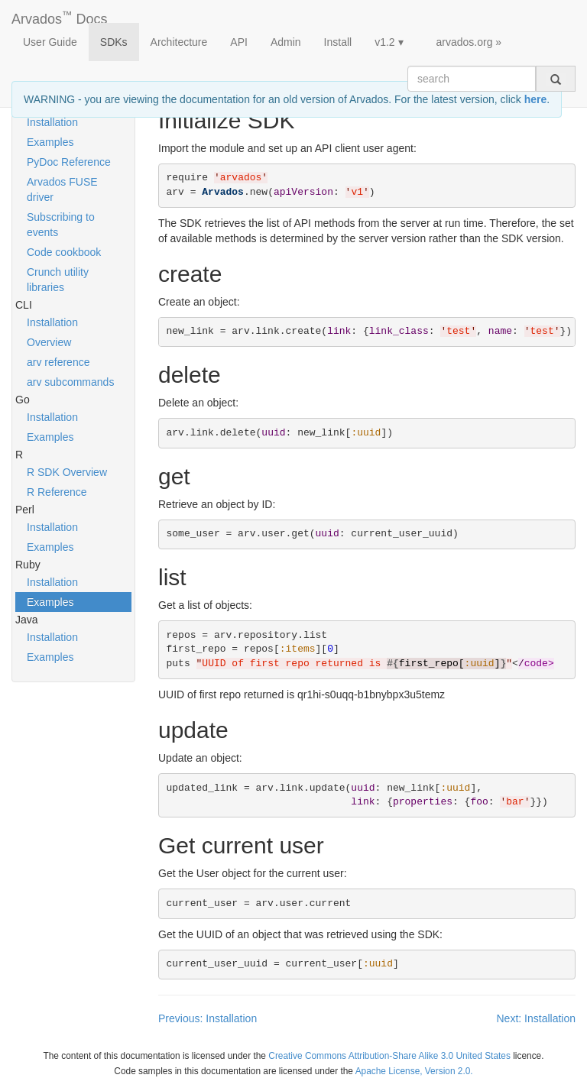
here (535, 99)
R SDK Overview (67, 472)
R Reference (57, 492)
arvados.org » (469, 42)
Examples (50, 142)
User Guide (50, 42)
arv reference (58, 362)
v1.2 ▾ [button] (389, 42)
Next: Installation (536, 1018)
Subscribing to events (61, 224)
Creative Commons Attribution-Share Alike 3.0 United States (389, 1055)
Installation (52, 122)
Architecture (179, 42)
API (239, 42)
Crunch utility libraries (58, 279)
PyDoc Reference (69, 162)
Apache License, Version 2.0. (414, 1071)
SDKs (114, 42)
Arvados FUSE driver (62, 189)
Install (338, 42)
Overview (49, 342)
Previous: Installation (207, 1018)
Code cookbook (64, 252)
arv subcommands (70, 382)
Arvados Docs (59, 16)
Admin (286, 42)
